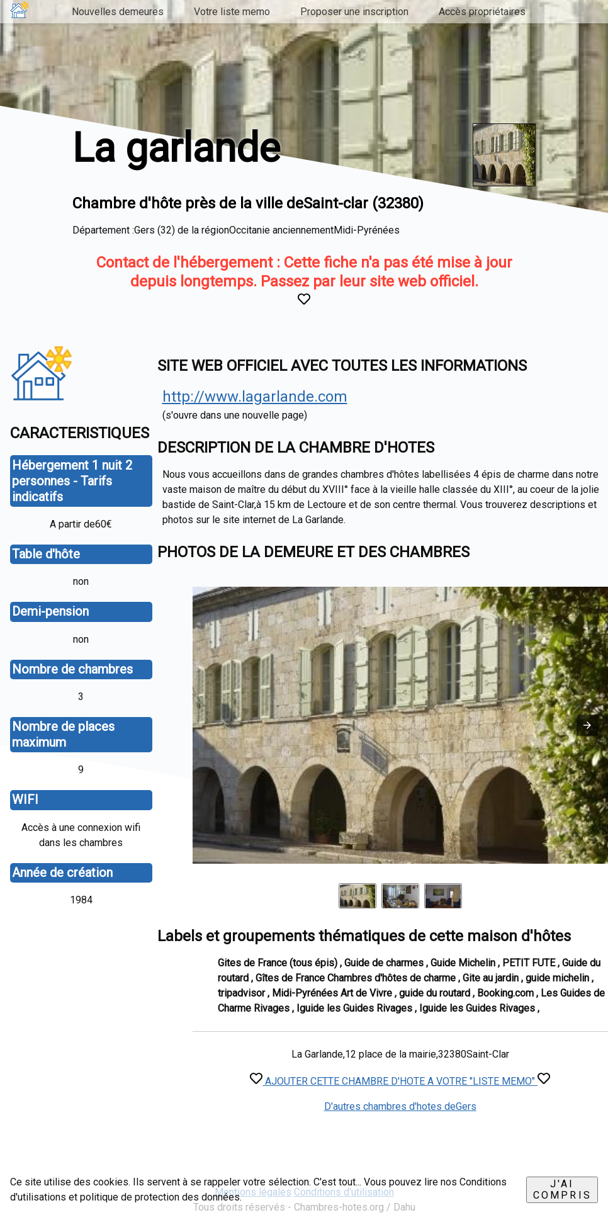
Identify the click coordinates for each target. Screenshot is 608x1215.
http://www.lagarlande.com (254, 396)
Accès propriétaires (482, 12)
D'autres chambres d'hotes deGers (400, 1106)
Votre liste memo (232, 12)
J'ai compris (562, 1189)
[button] (587, 725)
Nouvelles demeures (118, 12)
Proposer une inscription (354, 12)
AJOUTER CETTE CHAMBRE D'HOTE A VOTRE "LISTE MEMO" (400, 1081)
